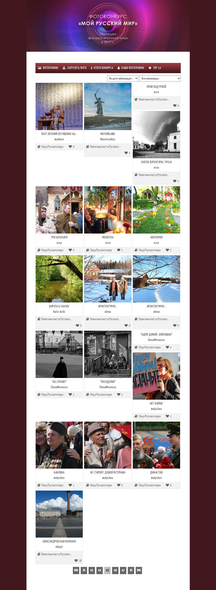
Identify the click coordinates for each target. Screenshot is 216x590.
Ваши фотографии (131, 68)
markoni (59, 139)
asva (156, 92)
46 (115, 570)
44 (99, 570)
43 (91, 570)
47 (123, 570)
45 (107, 570)
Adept (59, 547)
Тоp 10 (154, 68)
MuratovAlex (107, 139)
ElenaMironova (59, 387)
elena (108, 311)
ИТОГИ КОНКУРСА (102, 68)
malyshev (156, 409)
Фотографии (48, 68)
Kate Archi (59, 311)
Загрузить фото (75, 68)
